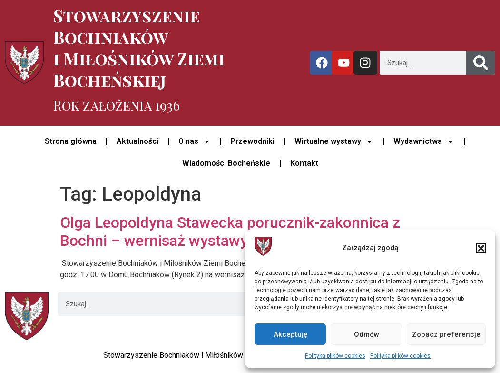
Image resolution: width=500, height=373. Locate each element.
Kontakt (304, 163)
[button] (481, 248)
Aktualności (137, 141)
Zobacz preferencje (446, 334)
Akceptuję (290, 334)
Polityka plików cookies (335, 356)
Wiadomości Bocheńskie (226, 163)
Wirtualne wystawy (333, 141)
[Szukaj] (480, 63)
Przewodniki (253, 141)
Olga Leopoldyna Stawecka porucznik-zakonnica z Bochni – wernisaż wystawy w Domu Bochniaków (230, 231)
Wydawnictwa (423, 141)
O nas (194, 141)
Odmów (366, 334)
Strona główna (71, 141)
